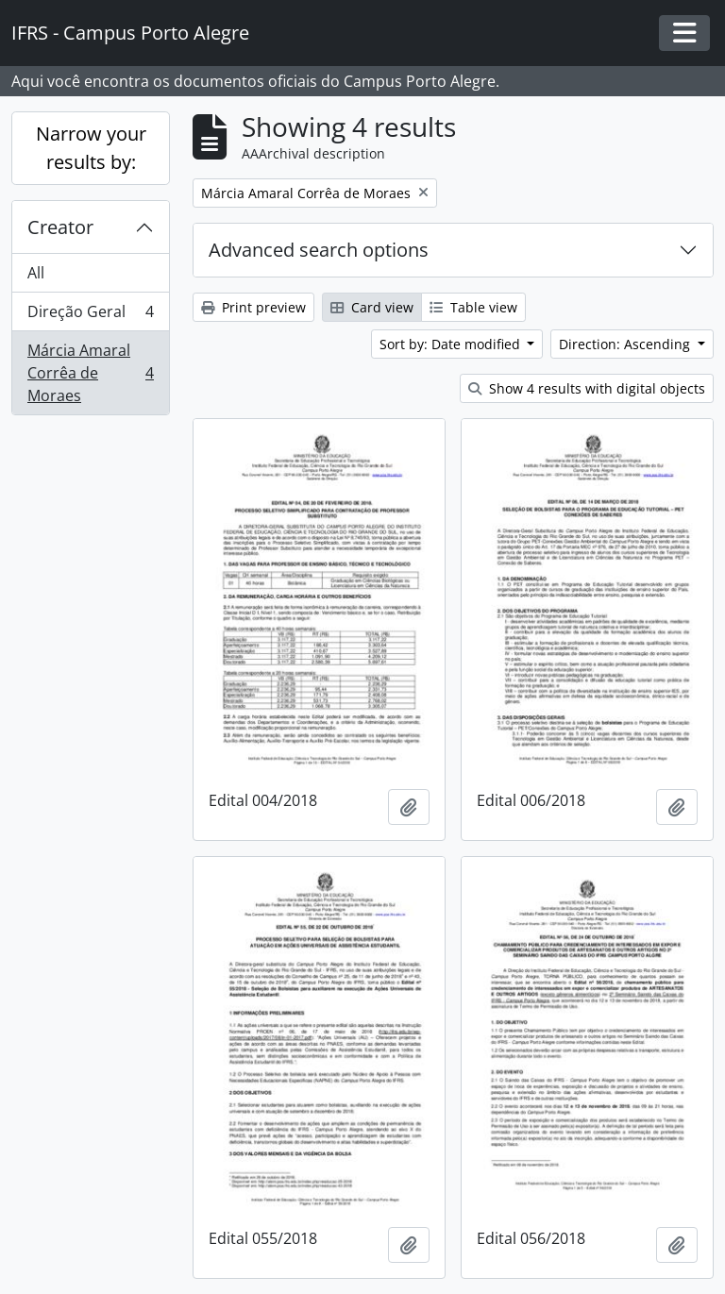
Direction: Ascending (626, 344)
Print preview (253, 307)
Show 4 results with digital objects (586, 388)
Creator (60, 227)
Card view (371, 307)
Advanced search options (319, 249)
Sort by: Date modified (451, 344)
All (35, 272)
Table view (473, 307)
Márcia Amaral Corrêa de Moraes (90, 373)
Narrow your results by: (91, 148)
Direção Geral (90, 315)
